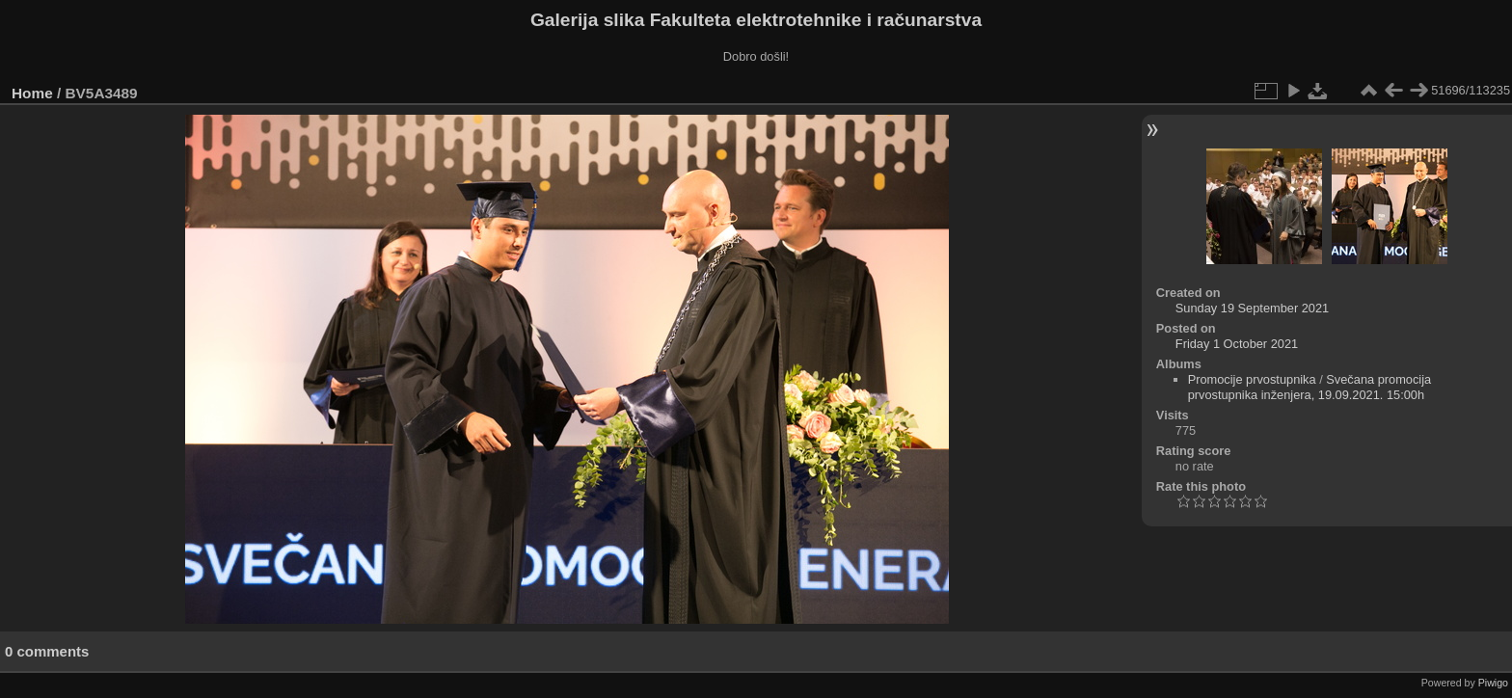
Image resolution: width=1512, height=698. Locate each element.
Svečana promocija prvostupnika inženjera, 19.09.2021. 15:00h (1310, 387)
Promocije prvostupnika (1252, 379)
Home (32, 93)
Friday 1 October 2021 (1236, 343)
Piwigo (1493, 682)
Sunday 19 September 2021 (1252, 308)
